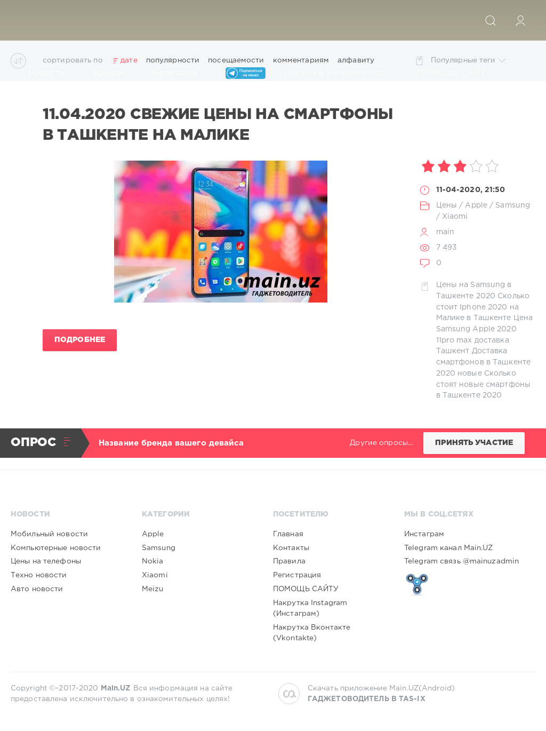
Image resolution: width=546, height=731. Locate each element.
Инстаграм (424, 534)
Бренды (114, 73)
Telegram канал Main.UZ (448, 548)
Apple (476, 205)
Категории (180, 73)
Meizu (153, 589)
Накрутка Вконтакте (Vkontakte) (311, 632)
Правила (289, 561)
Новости (52, 73)
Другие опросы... (381, 443)
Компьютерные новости (56, 548)
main (445, 232)
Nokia (153, 561)
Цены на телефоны (46, 561)
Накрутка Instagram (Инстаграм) (310, 608)
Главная (288, 534)
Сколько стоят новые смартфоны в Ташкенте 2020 (483, 384)
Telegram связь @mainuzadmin (461, 561)
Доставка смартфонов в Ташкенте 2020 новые (483, 362)
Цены (446, 205)
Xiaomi (455, 216)
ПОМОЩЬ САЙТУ (459, 73)
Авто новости (37, 589)
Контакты (291, 548)
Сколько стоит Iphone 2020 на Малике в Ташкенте (483, 307)
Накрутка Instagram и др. (341, 73)
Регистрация (297, 575)
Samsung (512, 205)
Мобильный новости (49, 534)
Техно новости (39, 575)
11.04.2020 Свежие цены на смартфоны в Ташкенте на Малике (218, 125)
